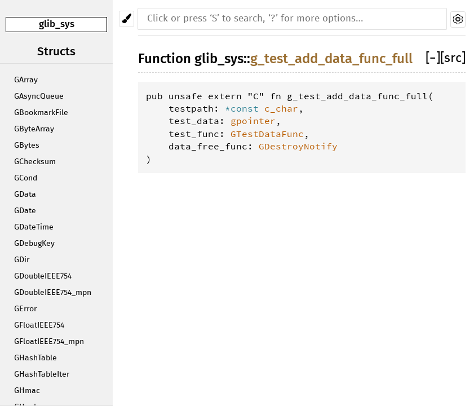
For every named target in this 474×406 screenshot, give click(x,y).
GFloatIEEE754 (39, 325)
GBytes (26, 145)
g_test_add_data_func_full (331, 59)
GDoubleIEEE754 (43, 276)
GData (25, 194)
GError (25, 309)
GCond (25, 178)
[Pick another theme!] (126, 19)
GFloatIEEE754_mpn (49, 342)
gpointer (253, 120)
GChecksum (35, 162)
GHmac (27, 391)
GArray (26, 80)
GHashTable (35, 358)
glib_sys (56, 24)
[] (433, 58)
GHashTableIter (41, 374)
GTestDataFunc (267, 133)
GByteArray (34, 129)
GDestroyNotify (298, 146)
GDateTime (34, 227)
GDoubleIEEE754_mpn (52, 293)
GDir (21, 260)
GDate (25, 211)
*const (244, 108)
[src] (453, 58)
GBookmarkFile (41, 113)
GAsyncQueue (39, 96)
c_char (281, 108)
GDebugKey (34, 244)
